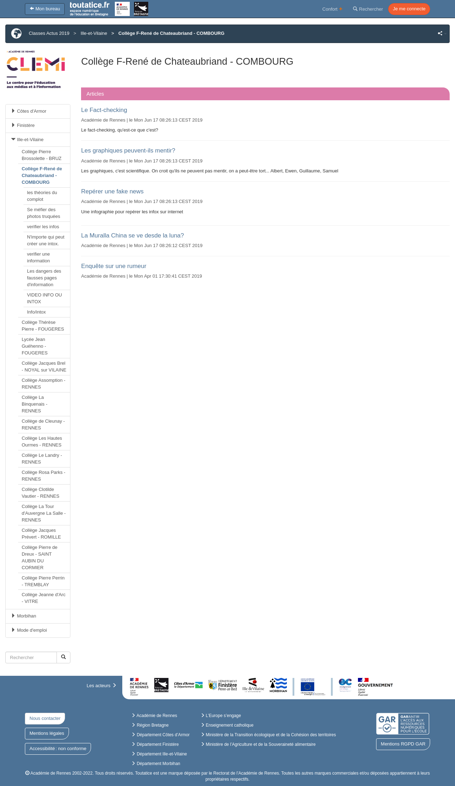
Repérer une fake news (112, 191)
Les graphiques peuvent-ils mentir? (128, 150)
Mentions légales (47, 733)
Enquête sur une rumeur (113, 266)
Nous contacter (45, 718)
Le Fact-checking (104, 110)
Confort (332, 8)
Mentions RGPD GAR (403, 744)
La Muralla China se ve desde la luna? (132, 235)
